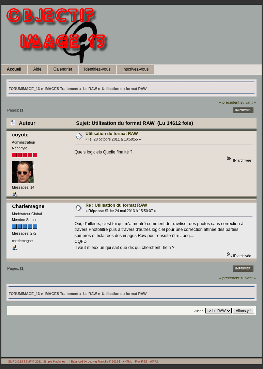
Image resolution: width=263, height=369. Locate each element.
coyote (20, 134)
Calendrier (62, 69)
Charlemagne (28, 206)
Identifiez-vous (97, 69)
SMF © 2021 (34, 361)
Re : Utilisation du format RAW (116, 205)
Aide (37, 69)
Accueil (14, 69)
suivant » (248, 102)
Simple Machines (54, 361)
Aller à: (199, 311)
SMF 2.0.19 (15, 361)
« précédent (229, 102)
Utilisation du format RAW (112, 133)
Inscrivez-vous (135, 69)
